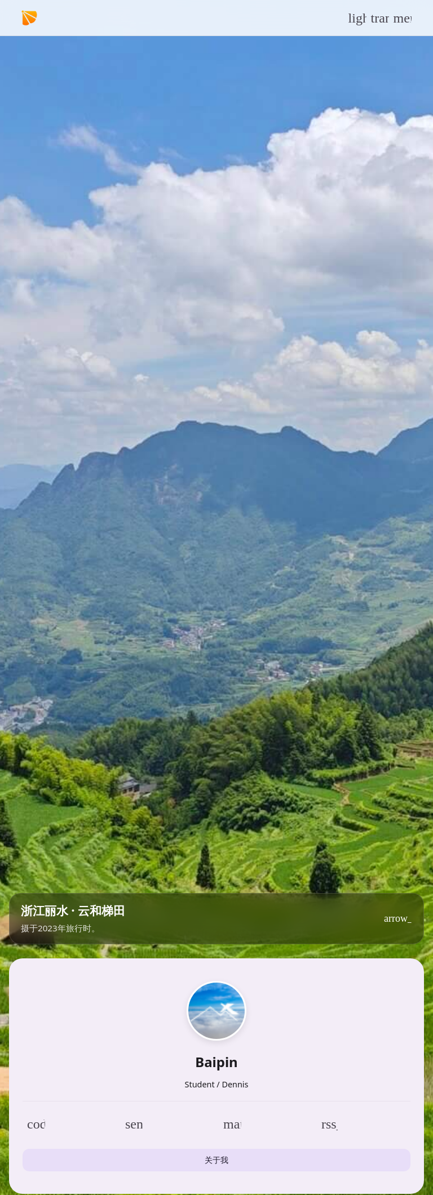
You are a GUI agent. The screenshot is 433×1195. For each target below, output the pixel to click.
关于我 (216, 1159)
